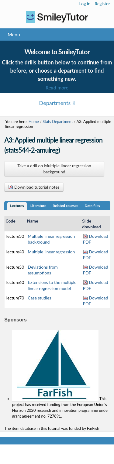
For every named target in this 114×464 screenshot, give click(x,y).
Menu (14, 34)
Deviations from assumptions (42, 269)
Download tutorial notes (34, 187)
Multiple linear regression (51, 251)
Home (34, 121)
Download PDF (95, 239)
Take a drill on (54, 168)
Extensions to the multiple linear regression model (52, 285)
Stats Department (58, 121)
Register (102, 3)
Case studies (39, 297)
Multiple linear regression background (51, 239)
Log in (85, 3)
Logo (57, 17)
